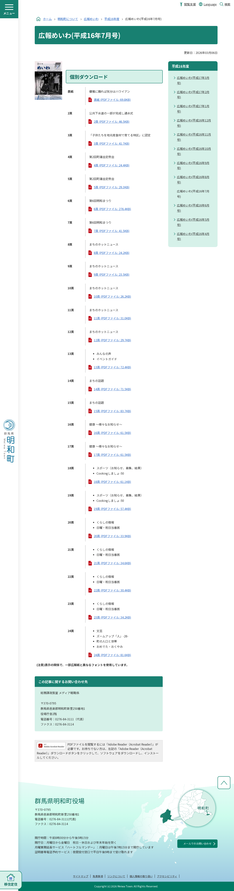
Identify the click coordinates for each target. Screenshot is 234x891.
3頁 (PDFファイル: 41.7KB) (111, 143)
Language (210, 4)
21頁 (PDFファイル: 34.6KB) (112, 563)
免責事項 (98, 876)
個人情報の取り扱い (141, 876)
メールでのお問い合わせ (197, 843)
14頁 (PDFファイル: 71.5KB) (112, 389)
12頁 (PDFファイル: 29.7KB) (112, 340)
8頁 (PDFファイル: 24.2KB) (111, 253)
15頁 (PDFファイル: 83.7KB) (112, 411)
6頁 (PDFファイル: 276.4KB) (112, 209)
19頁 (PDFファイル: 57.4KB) (112, 509)
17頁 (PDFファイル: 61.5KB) (112, 454)
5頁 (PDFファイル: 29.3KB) (111, 187)
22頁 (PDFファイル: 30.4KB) (112, 590)
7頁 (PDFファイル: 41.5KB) (111, 231)
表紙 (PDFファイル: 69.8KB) (112, 99)
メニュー (9, 13)
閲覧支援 (190, 4)
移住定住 (10, 884)
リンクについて (116, 876)
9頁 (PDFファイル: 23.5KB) (111, 274)
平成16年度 (111, 19)
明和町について (68, 19)
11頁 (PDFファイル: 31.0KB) (112, 318)
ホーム (47, 19)
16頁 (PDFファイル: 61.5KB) (112, 433)
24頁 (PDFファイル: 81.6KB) (112, 655)
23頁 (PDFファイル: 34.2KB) (112, 617)
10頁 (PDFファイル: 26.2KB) (112, 296)
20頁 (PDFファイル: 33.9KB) (112, 536)
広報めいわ (91, 19)
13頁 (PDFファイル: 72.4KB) (112, 367)
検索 (227, 4)
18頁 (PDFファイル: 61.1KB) (112, 481)
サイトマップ (80, 876)
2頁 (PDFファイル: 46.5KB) (111, 121)
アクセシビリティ (167, 876)
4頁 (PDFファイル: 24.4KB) (111, 165)
